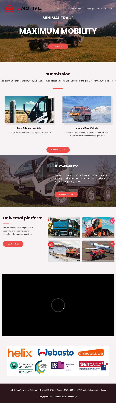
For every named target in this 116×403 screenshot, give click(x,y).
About (64, 9)
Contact (108, 9)
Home (56, 9)
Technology (89, 9)
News (99, 9)
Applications (76, 9)
